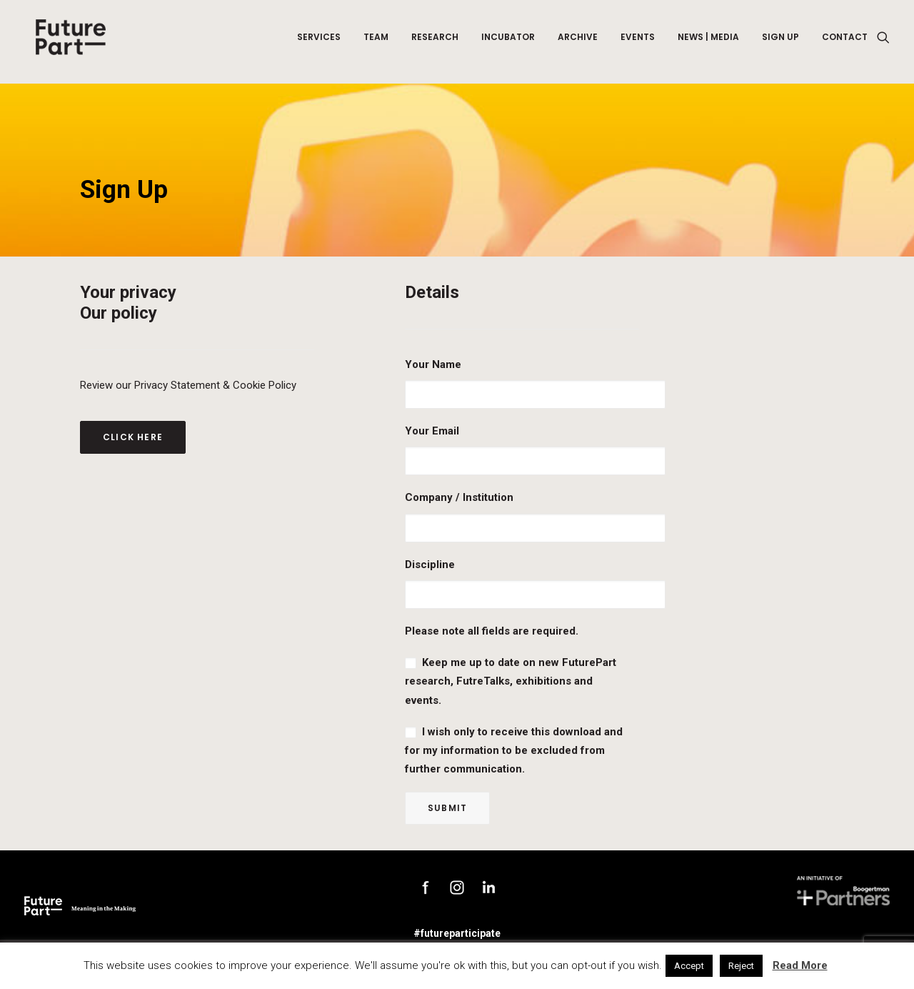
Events (638, 42)
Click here (133, 437)
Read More (800, 965)
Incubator (508, 42)
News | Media (708, 42)
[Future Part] (69, 42)
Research (434, 42)
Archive (578, 42)
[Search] (883, 42)
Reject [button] (741, 965)
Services (319, 42)
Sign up (780, 42)
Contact (845, 42)
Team (375, 42)
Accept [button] (689, 965)
